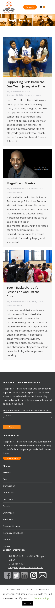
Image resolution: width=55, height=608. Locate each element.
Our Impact (8, 512)
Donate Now (12, 458)
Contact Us (8, 492)
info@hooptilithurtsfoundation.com (26, 567)
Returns (7, 539)
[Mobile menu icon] (50, 7)
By (20, 91)
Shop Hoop (8, 519)
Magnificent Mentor (21, 183)
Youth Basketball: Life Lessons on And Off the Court (23, 292)
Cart (5, 479)
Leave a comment (33, 95)
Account (7, 472)
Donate (6, 546)
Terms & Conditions (13, 532)
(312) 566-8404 (17, 563)
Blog (8, 91)
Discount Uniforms (12, 526)
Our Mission (9, 485)
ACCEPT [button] (27, 603)
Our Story (8, 499)
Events (6, 506)
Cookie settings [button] (41, 598)
